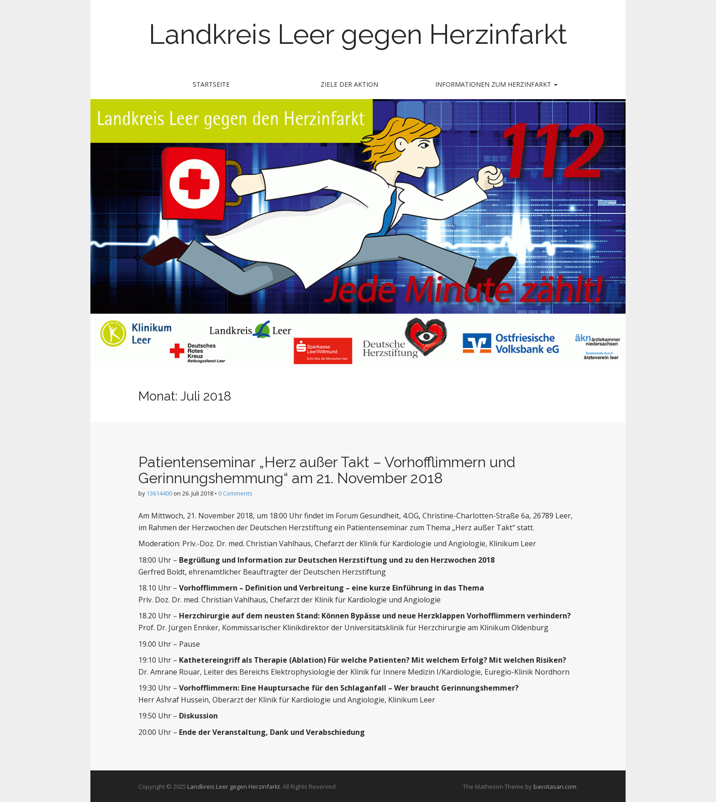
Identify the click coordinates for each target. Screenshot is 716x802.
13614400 (159, 493)
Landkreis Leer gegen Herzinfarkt (358, 34)
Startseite (211, 84)
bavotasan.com (554, 786)
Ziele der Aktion (349, 84)
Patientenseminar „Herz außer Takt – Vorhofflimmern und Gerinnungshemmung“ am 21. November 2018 (327, 470)
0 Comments (235, 493)
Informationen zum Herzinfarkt (496, 84)
